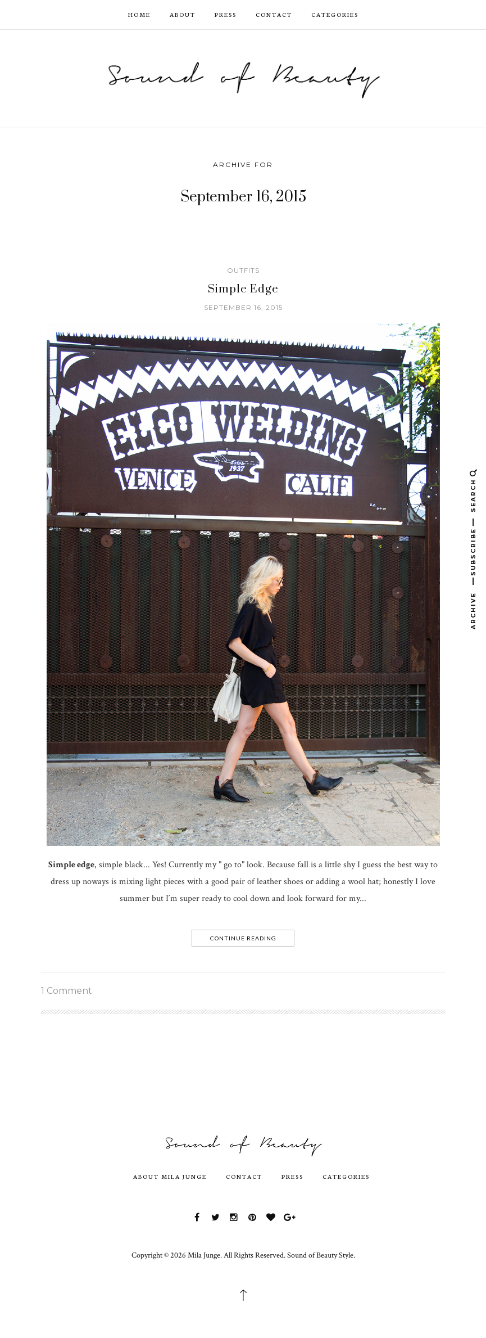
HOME (139, 14)
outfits (243, 270)
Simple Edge (243, 289)
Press (226, 14)
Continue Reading (243, 938)
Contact (274, 14)
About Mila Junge (170, 1176)
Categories (334, 14)
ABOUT (183, 14)
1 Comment (66, 990)
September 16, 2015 (243, 307)
